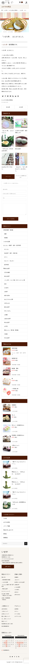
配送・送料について (6, 616)
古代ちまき (7, 303)
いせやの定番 (6, 241)
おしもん (6, 249)
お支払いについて (5, 613)
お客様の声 (17, 584)
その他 (5, 518)
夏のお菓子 (7, 307)
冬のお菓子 (7, 337)
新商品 (5, 533)
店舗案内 (16, 577)
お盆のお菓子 (7, 318)
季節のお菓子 (6, 268)
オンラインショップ (6, 591)
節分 (5, 284)
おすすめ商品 (10, 31)
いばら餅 (4, 44)
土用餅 (6, 314)
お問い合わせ (8, 566)
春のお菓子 (7, 276)
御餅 (5, 234)
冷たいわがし (7, 310)
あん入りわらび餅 (8, 299)
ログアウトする (18, 616)
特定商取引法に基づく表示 (7, 623)
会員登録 (16, 609)
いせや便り (17, 589)
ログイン (16, 611)
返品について (4, 621)
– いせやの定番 (5, 582)
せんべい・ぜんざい (9, 260)
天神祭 (6, 334)
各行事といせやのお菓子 (20, 582)
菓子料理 (6, 264)
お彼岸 (6, 291)
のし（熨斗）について (6, 618)
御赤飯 (6, 237)
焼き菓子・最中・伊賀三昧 (10, 253)
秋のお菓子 (7, 322)
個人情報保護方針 (5, 626)
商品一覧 (3, 577)
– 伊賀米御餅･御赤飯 (6, 579)
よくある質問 (17, 587)
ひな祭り (6, 287)
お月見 (6, 326)
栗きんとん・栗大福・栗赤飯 (11, 330)
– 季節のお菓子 (5, 588)
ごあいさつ (17, 579)
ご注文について (5, 611)
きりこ (6, 257)
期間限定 (11, 100)
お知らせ (16, 592)
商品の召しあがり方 (8, 530)
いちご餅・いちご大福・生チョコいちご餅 (14, 280)
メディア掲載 (6, 526)
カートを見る (17, 613)
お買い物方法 (4, 609)
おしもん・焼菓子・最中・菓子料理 (12, 245)
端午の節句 (7, 295)
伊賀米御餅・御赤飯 (8, 230)
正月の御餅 (7, 272)
